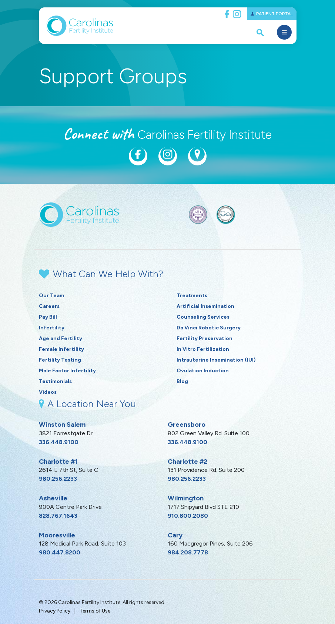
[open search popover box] (260, 32)
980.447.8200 (59, 552)
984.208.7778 (188, 552)
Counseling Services (203, 317)
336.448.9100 (58, 442)
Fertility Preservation (204, 338)
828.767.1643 (58, 515)
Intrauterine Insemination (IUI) (216, 360)
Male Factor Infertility (67, 371)
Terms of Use (95, 611)
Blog (182, 381)
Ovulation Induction (203, 371)
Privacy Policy (54, 611)
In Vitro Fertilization (203, 349)
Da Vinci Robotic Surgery (209, 328)
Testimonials (55, 381)
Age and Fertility (60, 338)
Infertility (51, 328)
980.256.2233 (58, 478)
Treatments (192, 295)
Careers (49, 306)
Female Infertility (61, 349)
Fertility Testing (60, 360)
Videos (48, 392)
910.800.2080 (188, 515)
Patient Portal (274, 13)
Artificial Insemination (205, 306)
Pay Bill (48, 317)
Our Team (51, 295)
